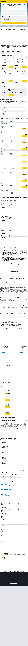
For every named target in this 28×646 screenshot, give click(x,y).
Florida (7, 571)
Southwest (6, 364)
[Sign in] (24, 1)
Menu (26, 1)
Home (5, 571)
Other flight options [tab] (4, 476)
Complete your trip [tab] (10, 474)
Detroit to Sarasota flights (4, 488)
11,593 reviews (7, 398)
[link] (11, 95)
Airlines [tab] (7, 328)
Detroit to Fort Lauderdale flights (5, 485)
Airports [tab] (20, 328)
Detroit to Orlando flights (4, 483)
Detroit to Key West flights (4, 493)
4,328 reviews (7, 366)
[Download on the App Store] (16, 584)
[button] (14, 11)
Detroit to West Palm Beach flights (6, 489)
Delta (5, 389)
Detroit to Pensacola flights (5, 490)
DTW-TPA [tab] (14, 268)
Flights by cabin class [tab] (18, 474)
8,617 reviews (7, 405)
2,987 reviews (7, 412)
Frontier (6, 409)
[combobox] (4, 8)
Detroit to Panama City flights (5, 494)
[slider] (26, 115)
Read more (3, 352)
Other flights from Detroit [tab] (12, 476)
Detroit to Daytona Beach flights (5, 495)
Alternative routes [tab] (4, 474)
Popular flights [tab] (19, 476)
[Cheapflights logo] (3, 1)
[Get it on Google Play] (12, 584)
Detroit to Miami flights (4, 484)
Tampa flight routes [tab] (4, 478)
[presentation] (13, 5)
